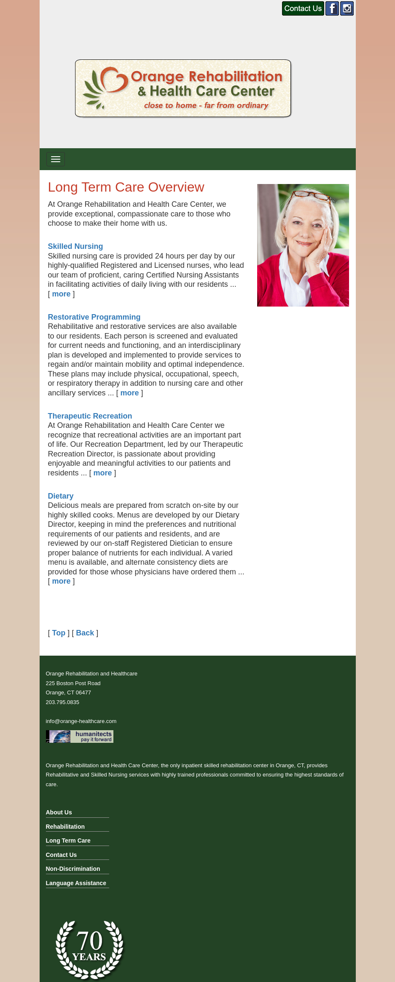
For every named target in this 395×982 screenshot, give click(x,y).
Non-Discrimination (73, 868)
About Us (59, 812)
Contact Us (61, 854)
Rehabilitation (65, 826)
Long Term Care (68, 840)
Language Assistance (76, 883)
